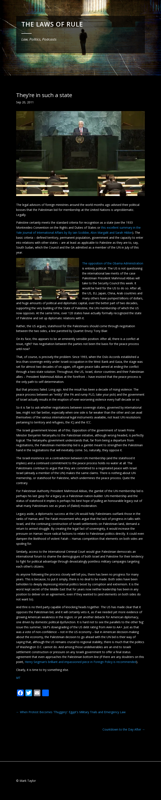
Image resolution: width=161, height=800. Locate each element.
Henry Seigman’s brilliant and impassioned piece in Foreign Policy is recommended (80, 662)
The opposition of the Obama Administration (112, 263)
